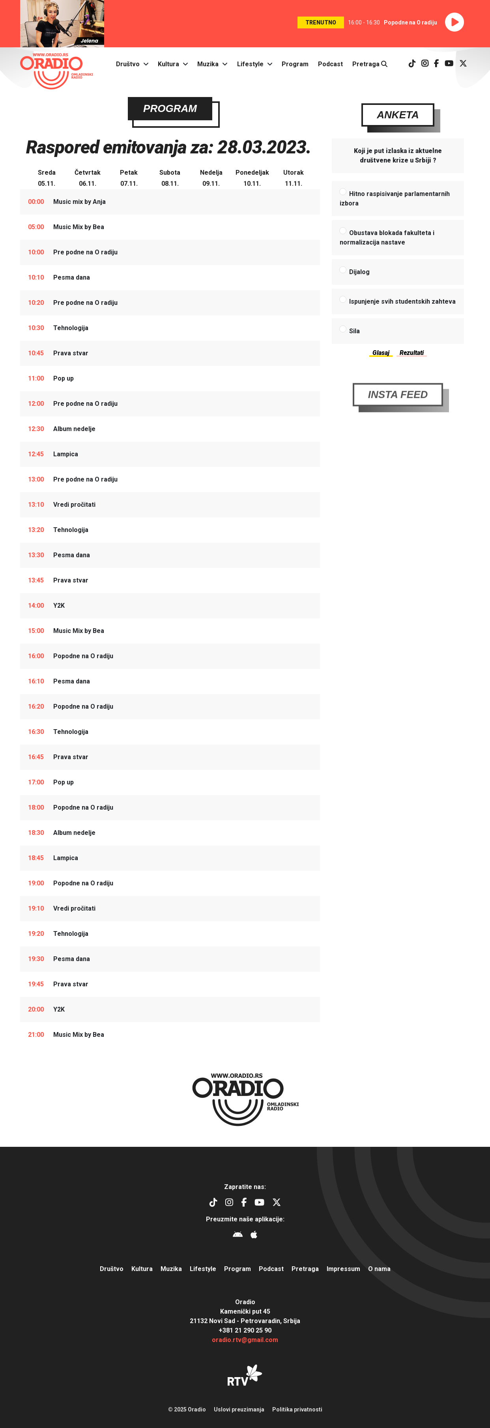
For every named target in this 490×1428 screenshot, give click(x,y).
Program (295, 64)
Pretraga (369, 64)
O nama (379, 1269)
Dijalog (359, 272)
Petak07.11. (129, 179)
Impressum (343, 1269)
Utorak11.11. (293, 179)
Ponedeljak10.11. (252, 179)
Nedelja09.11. (211, 179)
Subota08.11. (169, 179)
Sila (354, 332)
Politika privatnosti (297, 1409)
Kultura (168, 64)
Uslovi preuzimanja (239, 1409)
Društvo (128, 64)
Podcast (330, 64)
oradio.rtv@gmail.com (245, 1340)
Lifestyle (250, 64)
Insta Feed (398, 413)
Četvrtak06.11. (88, 179)
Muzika (208, 64)
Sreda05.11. (47, 179)
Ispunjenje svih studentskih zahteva (402, 302)
